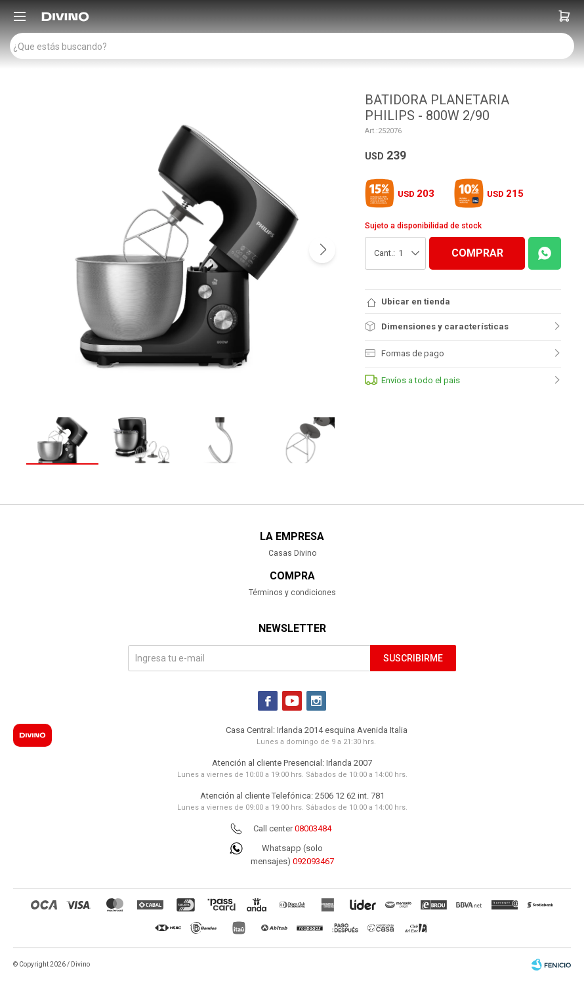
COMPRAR (477, 253)
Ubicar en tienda (415, 301)
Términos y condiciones (292, 592)
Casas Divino (292, 553)
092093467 (313, 861)
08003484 (313, 828)
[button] (564, 16)
